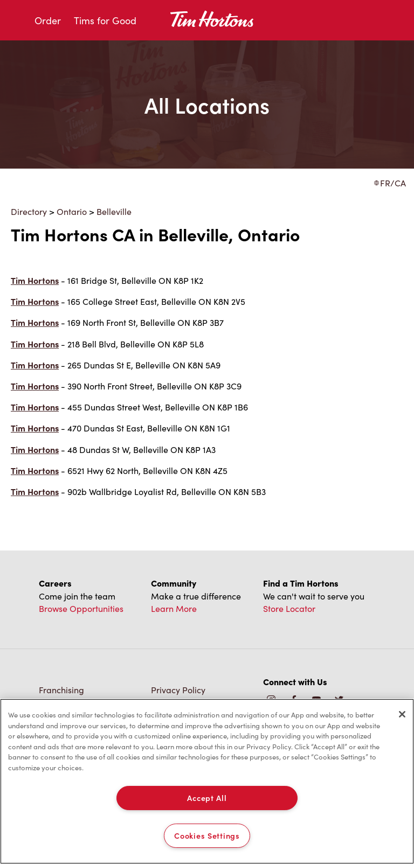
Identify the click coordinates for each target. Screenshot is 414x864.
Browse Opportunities (81, 608)
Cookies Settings (207, 835)
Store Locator (289, 608)
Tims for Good (105, 20)
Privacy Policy (178, 689)
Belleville (114, 211)
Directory (29, 211)
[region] (207, 781)
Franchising (61, 689)
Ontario (72, 211)
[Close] (402, 714)
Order (47, 20)
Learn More (174, 608)
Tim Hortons (35, 280)
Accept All (206, 797)
